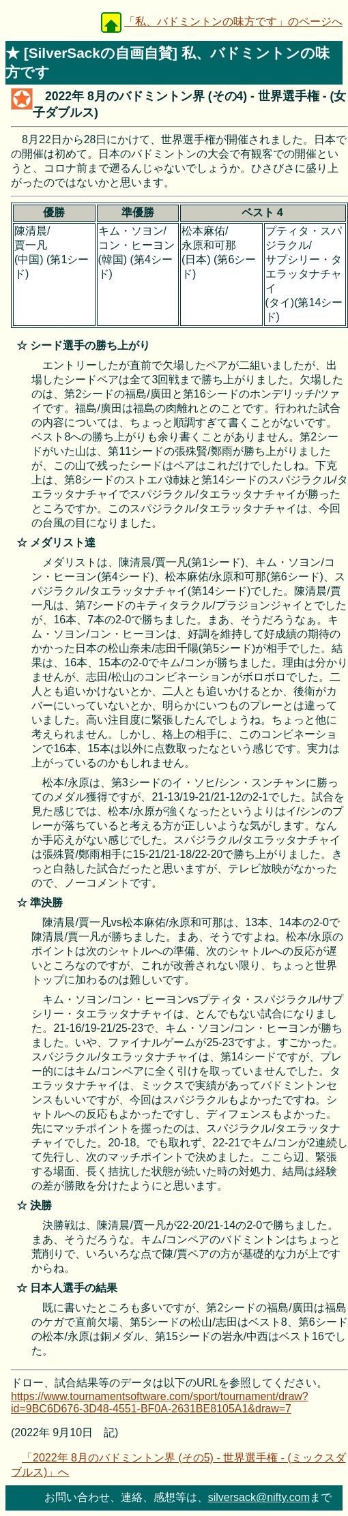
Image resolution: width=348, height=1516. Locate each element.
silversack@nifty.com (259, 1497)
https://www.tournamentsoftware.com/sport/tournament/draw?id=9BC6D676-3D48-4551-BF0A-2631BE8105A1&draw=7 (159, 1402)
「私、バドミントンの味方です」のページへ (233, 21)
